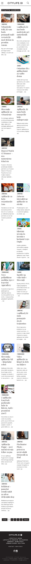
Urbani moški (11, 543)
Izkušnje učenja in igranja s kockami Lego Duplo (23, 236)
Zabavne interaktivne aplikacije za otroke (22, 200)
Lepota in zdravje (10, 540)
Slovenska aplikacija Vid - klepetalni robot (7, 360)
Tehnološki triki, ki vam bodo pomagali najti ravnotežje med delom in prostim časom (7, 35)
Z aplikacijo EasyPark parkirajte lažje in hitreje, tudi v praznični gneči (7, 405)
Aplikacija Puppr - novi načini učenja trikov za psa (7, 448)
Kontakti (12, 546)
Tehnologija (20, 24)
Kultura (21, 543)
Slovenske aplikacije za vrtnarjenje (6, 112)
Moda (20, 538)
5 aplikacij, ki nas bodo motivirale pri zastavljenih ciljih (23, 32)
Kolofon (21, 558)
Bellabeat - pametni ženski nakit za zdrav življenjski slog (7, 491)
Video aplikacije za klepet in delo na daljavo (23, 360)
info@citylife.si (23, 560)
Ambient (4, 106)
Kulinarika (23, 540)
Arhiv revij (19, 546)
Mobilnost (19, 541)
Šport (19, 65)
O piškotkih (14, 560)
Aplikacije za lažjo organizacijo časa (6, 200)
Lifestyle (4, 24)
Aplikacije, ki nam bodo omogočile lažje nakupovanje (22, 114)
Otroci (19, 228)
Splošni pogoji (13, 558)
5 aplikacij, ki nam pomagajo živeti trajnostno (22, 318)
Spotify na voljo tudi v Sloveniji (21, 277)
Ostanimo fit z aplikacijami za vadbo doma (23, 72)
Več (5, 54)
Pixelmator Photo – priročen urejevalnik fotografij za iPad (22, 451)
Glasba (19, 272)
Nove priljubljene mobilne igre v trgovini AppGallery (7, 280)
